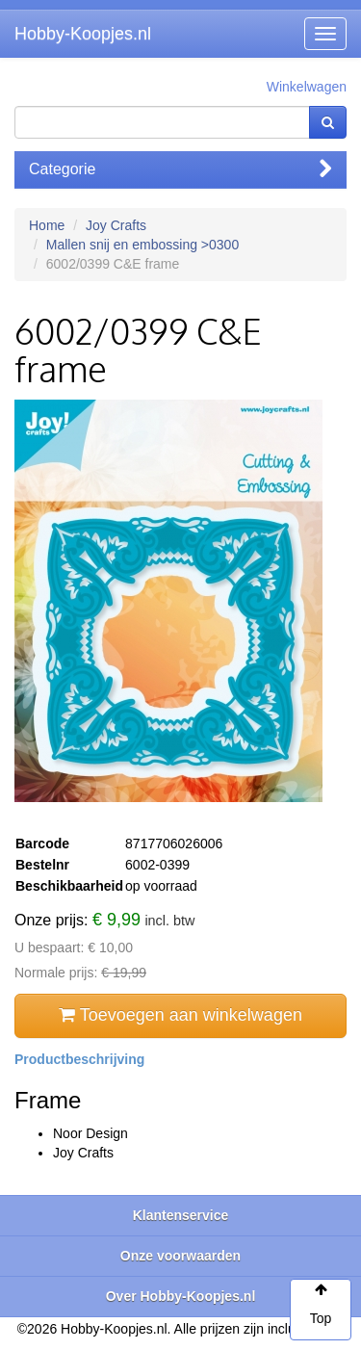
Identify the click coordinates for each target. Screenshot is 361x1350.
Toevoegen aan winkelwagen (180, 1015)
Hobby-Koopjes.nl (82, 33)
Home (46, 225)
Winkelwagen (307, 86)
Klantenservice (181, 1215)
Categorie (180, 169)
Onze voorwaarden (180, 1255)
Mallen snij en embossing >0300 (142, 244)
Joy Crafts (116, 225)
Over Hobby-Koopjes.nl (181, 1296)
